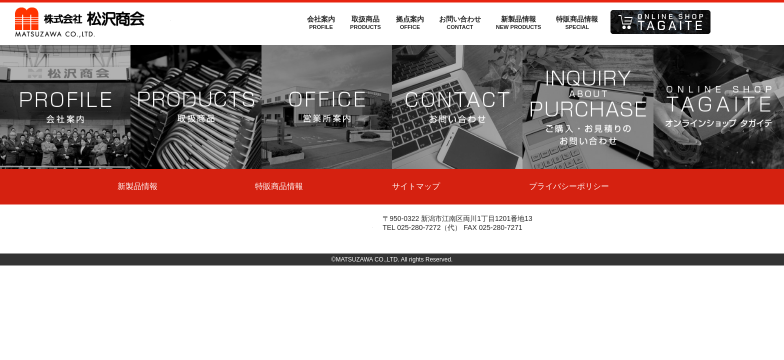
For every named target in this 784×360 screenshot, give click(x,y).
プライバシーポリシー (569, 186)
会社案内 (321, 22)
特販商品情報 (577, 22)
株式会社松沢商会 (93, 23)
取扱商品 (365, 22)
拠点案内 (410, 22)
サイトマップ (416, 186)
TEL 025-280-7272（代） (422, 228)
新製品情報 (518, 22)
